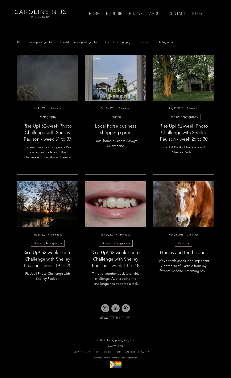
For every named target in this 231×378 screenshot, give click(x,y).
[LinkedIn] (115, 308)
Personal (144, 42)
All (18, 42)
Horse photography (40, 42)
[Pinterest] (126, 308)
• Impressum (131, 357)
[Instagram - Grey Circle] (105, 308)
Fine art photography (118, 42)
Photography (165, 42)
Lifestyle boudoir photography (78, 42)
